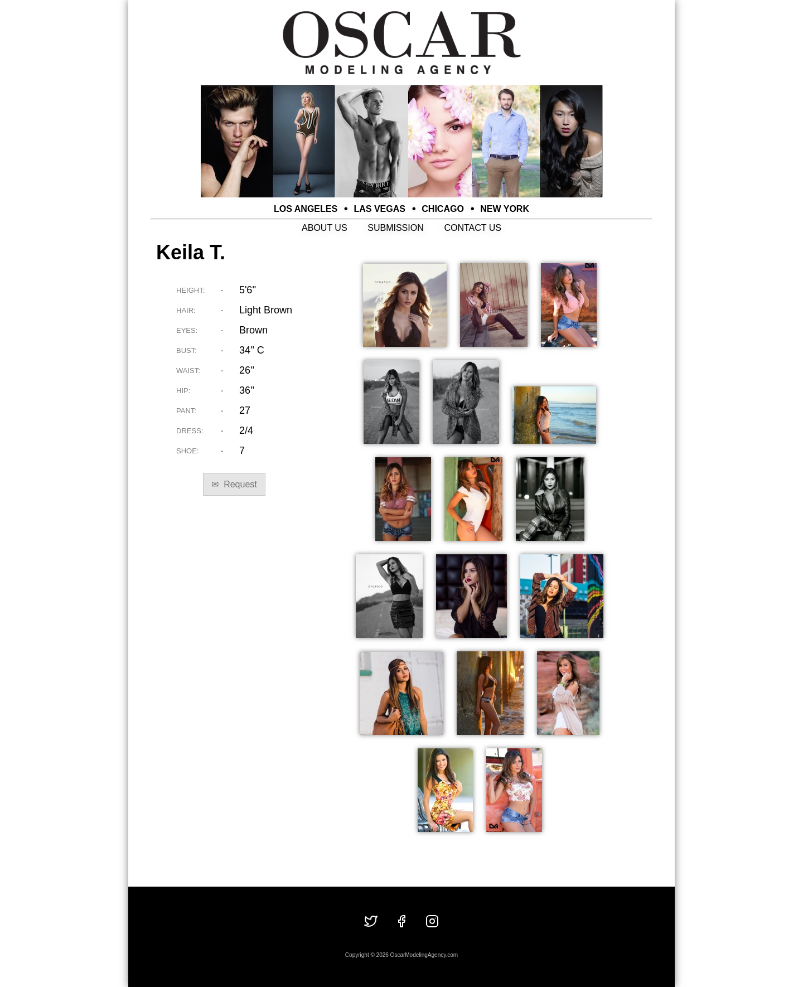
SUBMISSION (395, 228)
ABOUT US (324, 228)
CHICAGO (443, 209)
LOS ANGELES (305, 209)
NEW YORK (504, 209)
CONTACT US (472, 228)
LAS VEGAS (379, 209)
